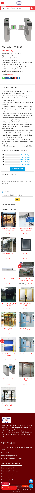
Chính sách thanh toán (8, 477)
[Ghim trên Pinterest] (15, 78)
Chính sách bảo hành (7, 468)
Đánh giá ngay (17, 168)
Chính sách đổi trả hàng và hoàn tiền (12, 471)
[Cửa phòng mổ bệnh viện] (26, 344)
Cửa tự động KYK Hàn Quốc (26, 304)
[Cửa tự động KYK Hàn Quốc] (26, 294)
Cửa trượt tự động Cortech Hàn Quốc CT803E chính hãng (26, 280)
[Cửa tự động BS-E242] (8, 369)
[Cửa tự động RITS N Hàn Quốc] (26, 369)
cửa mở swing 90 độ (8, 278)
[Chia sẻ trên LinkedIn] (18, 78)
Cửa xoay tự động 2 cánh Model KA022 (9, 404)
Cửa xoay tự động (9, 329)
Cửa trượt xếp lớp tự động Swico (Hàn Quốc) (9, 229)
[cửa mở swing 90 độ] (8, 269)
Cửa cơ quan (26, 253)
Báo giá (5, 484)
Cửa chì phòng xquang (26, 329)
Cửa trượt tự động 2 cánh (9, 253)
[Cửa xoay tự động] (8, 319)
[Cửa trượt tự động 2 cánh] (8, 244)
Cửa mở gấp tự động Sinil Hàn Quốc (9, 304)
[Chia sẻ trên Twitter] (9, 78)
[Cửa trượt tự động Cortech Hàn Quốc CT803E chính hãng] (26, 269)
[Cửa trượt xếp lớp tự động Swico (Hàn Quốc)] (8, 219)
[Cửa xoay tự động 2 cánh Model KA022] (8, 394)
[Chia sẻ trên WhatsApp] (3, 78)
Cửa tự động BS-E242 (9, 379)
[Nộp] (32, 8)
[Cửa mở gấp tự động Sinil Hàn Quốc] (8, 294)
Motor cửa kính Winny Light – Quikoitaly (26, 229)
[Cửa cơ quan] (26, 244)
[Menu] (2, 3)
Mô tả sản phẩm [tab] (10, 88)
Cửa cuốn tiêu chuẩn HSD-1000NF (9, 354)
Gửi (17, 199)
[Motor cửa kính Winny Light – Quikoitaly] (26, 219)
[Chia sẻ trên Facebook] (6, 78)
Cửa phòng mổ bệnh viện (26, 354)
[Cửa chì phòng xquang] (26, 319)
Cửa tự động (10, 74)
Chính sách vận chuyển (8, 474)
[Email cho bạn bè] (12, 78)
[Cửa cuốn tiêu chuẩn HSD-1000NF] (8, 344)
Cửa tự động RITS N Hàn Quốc (26, 379)
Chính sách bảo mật (7, 480)
